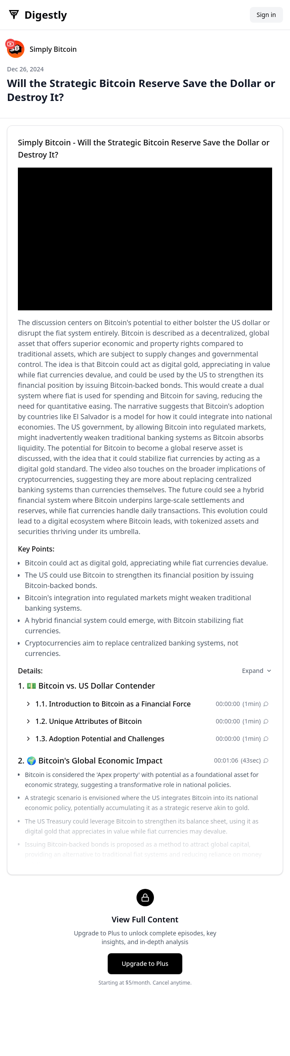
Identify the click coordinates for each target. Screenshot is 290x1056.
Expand (257, 670)
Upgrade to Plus (145, 963)
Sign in (266, 14)
